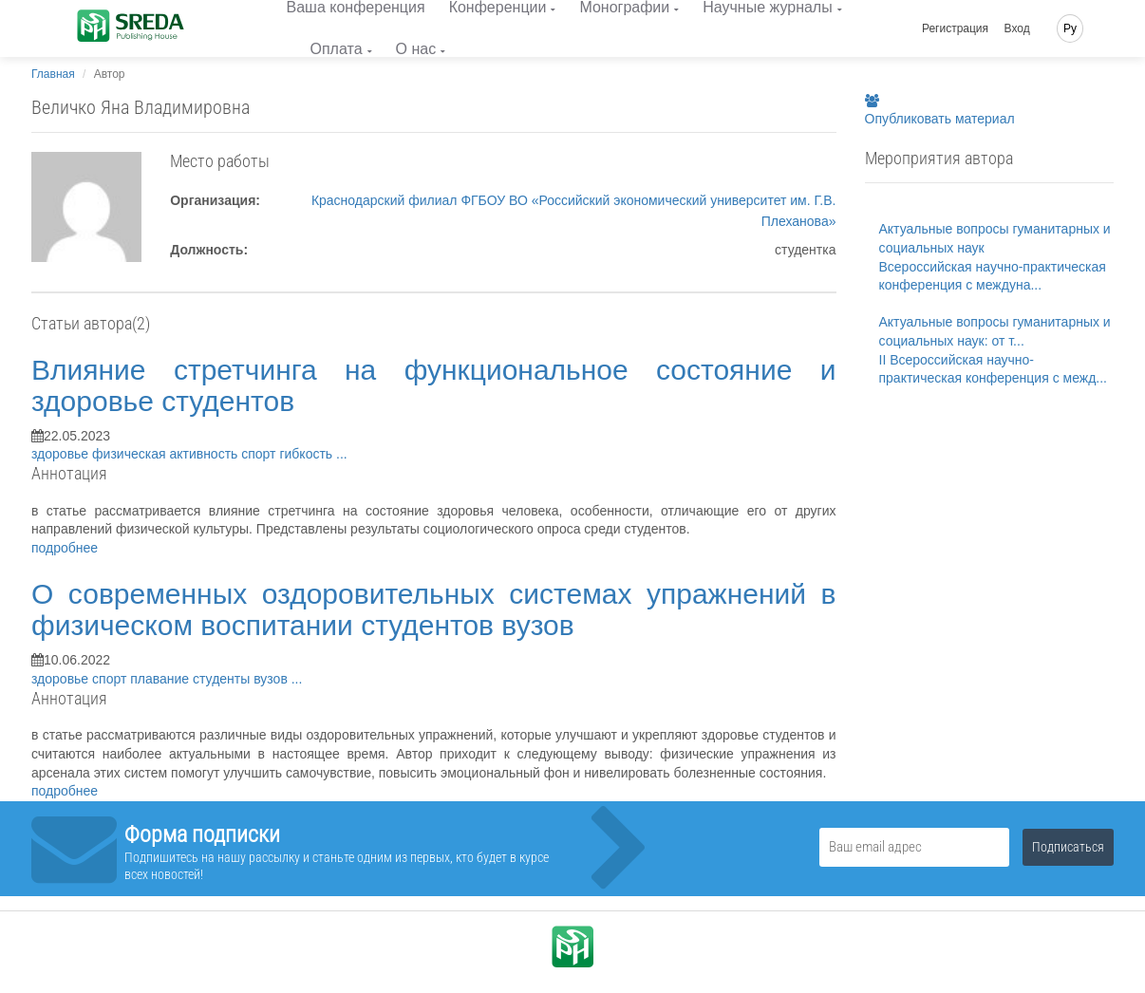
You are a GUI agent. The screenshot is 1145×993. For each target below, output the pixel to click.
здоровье (61, 453)
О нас (416, 49)
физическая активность (166, 453)
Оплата (336, 49)
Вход (1017, 28)
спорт (260, 453)
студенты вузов (242, 678)
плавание (161, 678)
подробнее (64, 547)
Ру (1070, 28)
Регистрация (955, 28)
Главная (53, 74)
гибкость (307, 453)
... (341, 453)
